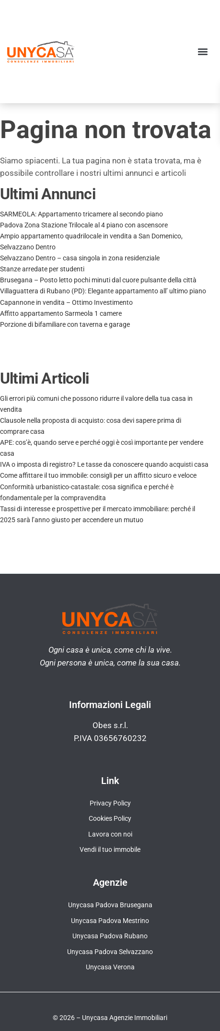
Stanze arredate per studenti (42, 269)
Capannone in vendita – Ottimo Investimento (66, 302)
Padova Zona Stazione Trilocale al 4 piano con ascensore (84, 225)
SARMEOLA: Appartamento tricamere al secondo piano (81, 214)
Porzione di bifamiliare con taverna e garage (65, 324)
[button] (202, 51)
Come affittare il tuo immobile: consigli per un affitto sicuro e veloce (98, 475)
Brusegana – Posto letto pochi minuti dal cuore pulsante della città (98, 280)
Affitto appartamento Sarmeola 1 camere (61, 313)
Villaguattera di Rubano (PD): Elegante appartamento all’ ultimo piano (103, 291)
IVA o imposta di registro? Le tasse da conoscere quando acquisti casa (104, 464)
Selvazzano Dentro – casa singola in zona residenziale (80, 258)
